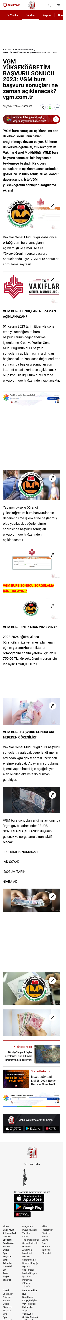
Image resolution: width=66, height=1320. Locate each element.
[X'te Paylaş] (43, 107)
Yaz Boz (26, 1233)
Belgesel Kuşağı (30, 1263)
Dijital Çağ (27, 1280)
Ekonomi (7, 1240)
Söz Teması (28, 1270)
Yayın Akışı (27, 1314)
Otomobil (7, 1266)
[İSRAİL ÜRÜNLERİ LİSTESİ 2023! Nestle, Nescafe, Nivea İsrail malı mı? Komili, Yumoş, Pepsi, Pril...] (31, 1079)
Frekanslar (27, 1307)
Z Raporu (26, 1283)
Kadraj (25, 1236)
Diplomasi (27, 1266)
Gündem (7, 1236)
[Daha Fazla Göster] (57, 107)
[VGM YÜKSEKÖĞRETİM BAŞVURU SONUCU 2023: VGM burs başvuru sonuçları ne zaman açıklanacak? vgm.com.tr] (31, 213)
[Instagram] (31, 1176)
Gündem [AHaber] (30, 15)
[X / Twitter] (31, 1173)
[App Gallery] (51, 1128)
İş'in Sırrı (26, 1276)
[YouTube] (31, 1178)
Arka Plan (27, 1250)
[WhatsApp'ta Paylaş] (50, 107)
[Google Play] (34, 1128)
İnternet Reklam (30, 1290)
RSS (24, 1294)
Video (6, 1226)
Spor (5, 1253)
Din (4, 1270)
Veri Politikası (29, 1304)
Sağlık (6, 1276)
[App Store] (13, 1128)
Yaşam (6, 1246)
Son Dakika (8, 1243)
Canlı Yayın (8, 1230)
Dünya (6, 1250)
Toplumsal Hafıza (31, 1240)
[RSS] (31, 1184)
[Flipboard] (31, 1181)
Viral (5, 1260)
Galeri (6, 1290)
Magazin (7, 1256)
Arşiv (24, 1310)
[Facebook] (31, 1170)
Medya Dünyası (29, 1273)
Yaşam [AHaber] (47, 15)
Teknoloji (7, 1263)
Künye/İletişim (29, 1300)
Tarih (5, 1273)
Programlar (28, 1226)
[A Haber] (32, 5)
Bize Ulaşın (27, 1297)
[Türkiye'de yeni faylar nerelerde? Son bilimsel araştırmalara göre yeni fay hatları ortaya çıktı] (31, 1054)
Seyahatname (29, 1260)
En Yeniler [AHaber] (12, 15)
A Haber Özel (9, 1233)
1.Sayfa (26, 1286)
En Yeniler (8, 1294)
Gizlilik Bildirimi (30, 1317)
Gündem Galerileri (24, 49)
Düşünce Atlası (29, 1230)
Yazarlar (7, 1280)
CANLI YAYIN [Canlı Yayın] (12, 5)
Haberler (7, 49)
